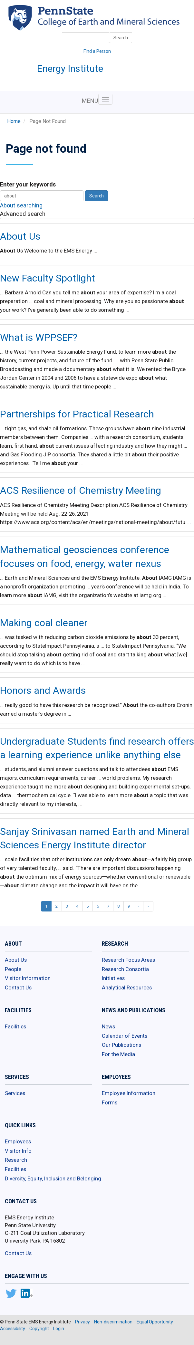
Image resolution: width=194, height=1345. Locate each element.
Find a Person (97, 51)
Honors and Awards (43, 690)
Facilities (15, 1026)
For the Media (118, 1054)
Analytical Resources (127, 987)
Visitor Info (18, 1151)
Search (120, 37)
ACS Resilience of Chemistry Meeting (80, 490)
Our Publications (121, 1045)
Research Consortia (125, 969)
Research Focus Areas (128, 960)
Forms (109, 1102)
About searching (21, 205)
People (13, 969)
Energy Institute (70, 68)
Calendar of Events (124, 1036)
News (108, 1026)
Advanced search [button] (22, 213)
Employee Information (128, 1093)
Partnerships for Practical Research (77, 414)
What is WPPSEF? (38, 337)
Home (14, 121)
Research (16, 1160)
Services (15, 1093)
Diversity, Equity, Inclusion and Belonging (53, 1178)
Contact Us (18, 987)
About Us (20, 236)
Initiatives (113, 978)
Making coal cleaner (43, 622)
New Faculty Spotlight (47, 278)
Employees (18, 1141)
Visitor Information (28, 978)
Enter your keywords (28, 184)
